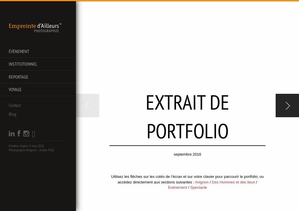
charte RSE (46, 150)
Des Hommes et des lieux (233, 182)
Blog (12, 114)
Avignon (202, 182)
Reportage (18, 77)
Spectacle (198, 187)
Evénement (177, 187)
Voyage (15, 89)
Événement (19, 51)
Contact (15, 105)
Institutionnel (23, 64)
